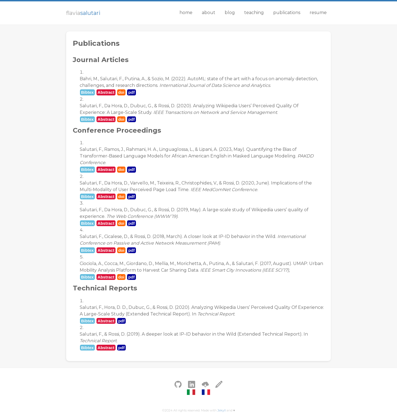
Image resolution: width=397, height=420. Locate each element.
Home (185, 12)
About (208, 12)
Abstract (106, 92)
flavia (83, 13)
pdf (131, 92)
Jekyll (222, 410)
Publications (286, 12)
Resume (318, 12)
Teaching (254, 12)
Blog (230, 12)
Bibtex (87, 92)
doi (121, 92)
